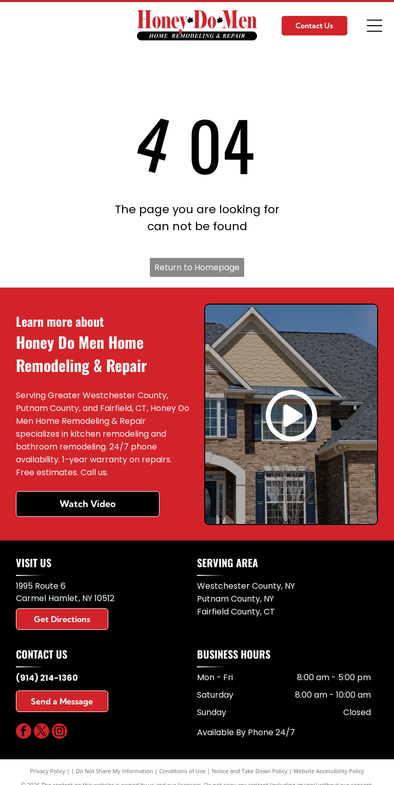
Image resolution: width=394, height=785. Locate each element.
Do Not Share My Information (114, 771)
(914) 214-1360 (47, 678)
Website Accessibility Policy (328, 771)
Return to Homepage (197, 267)
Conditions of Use (182, 771)
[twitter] (41, 732)
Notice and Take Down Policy (250, 771)
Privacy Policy (47, 771)
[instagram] (59, 732)
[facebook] (23, 732)
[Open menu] (374, 25)
